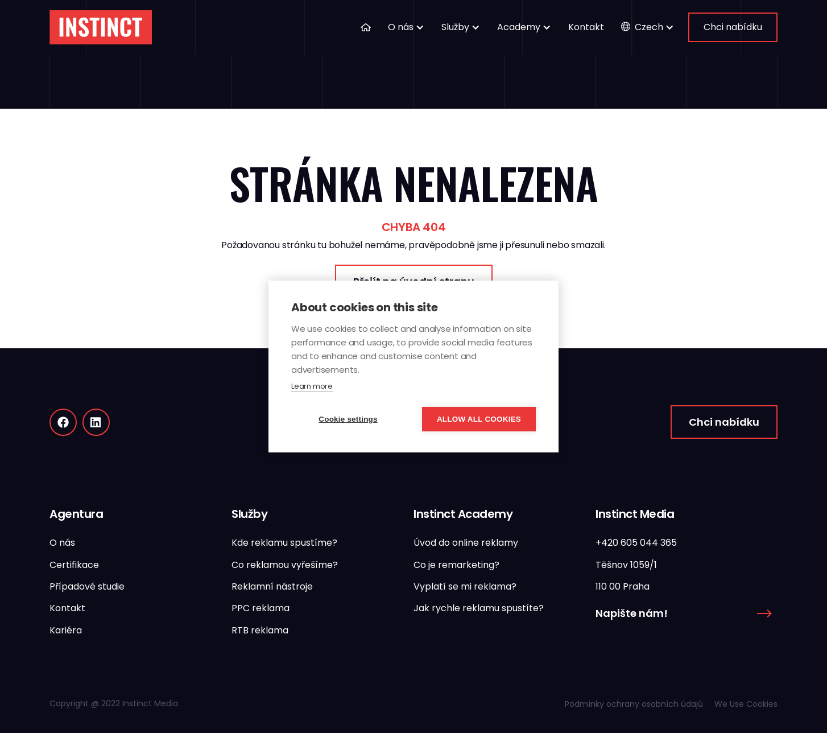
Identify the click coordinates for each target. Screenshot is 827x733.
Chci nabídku (733, 27)
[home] (100, 27)
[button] (406, 27)
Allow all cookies (479, 419)
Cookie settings (348, 419)
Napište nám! (632, 613)
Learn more (312, 386)
